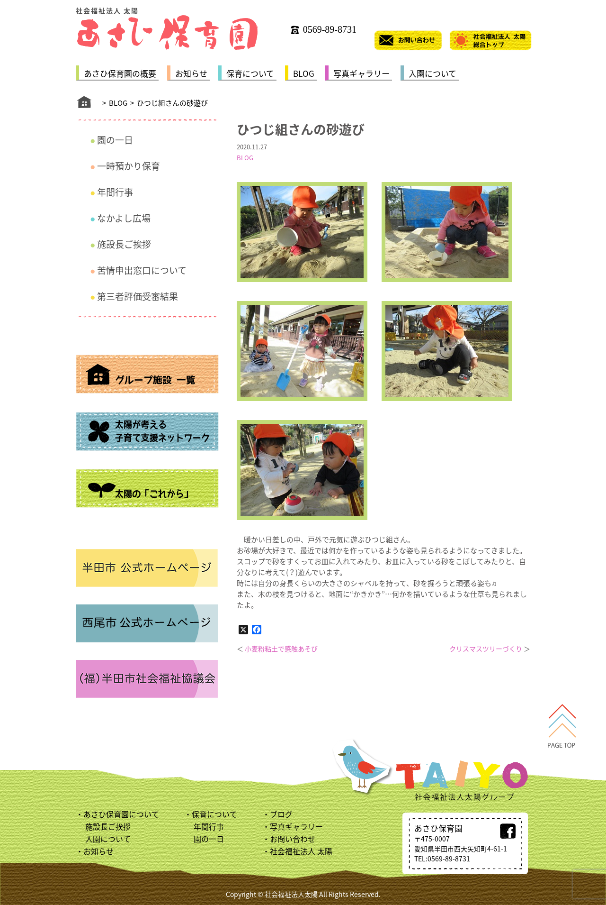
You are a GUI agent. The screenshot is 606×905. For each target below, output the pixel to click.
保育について (250, 73)
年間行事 (115, 192)
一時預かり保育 (128, 166)
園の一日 (115, 139)
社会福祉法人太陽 (291, 894)
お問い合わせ (292, 838)
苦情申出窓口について (142, 270)
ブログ (281, 814)
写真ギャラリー (361, 73)
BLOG (303, 73)
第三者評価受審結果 (137, 296)
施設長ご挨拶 (124, 244)
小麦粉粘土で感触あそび (281, 648)
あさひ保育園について (121, 814)
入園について (432, 73)
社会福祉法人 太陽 (301, 851)
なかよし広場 (124, 218)
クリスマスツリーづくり (485, 648)
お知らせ (191, 73)
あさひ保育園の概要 (120, 73)
